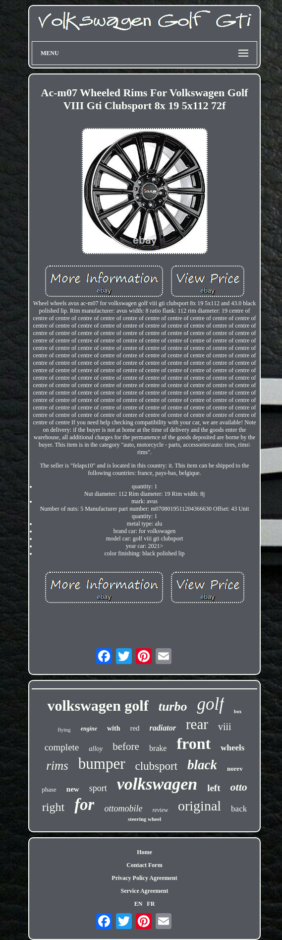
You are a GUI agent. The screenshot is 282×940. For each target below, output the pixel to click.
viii (224, 726)
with (113, 728)
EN (138, 903)
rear (197, 724)
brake (158, 748)
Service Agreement (144, 890)
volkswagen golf (97, 705)
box (238, 711)
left (213, 788)
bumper (101, 763)
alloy (96, 748)
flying (63, 730)
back (239, 808)
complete (62, 747)
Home (144, 852)
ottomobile (123, 808)
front (193, 743)
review (160, 809)
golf (210, 704)
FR (151, 903)
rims (57, 765)
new (72, 789)
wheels (232, 747)
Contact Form (144, 865)
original (199, 805)
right (53, 807)
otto (238, 787)
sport (98, 788)
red (134, 728)
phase (49, 789)
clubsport (156, 766)
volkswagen (157, 784)
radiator (163, 728)
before (126, 746)
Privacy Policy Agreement (144, 877)
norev (235, 768)
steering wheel (144, 819)
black (202, 764)
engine (89, 728)
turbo (173, 706)
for (84, 804)
